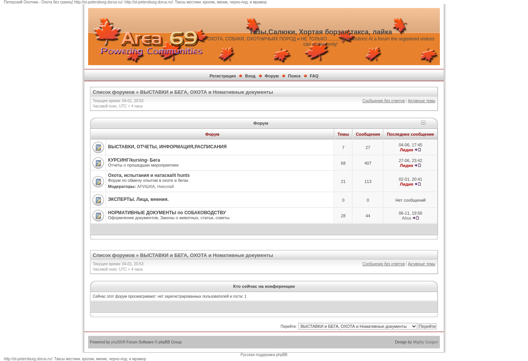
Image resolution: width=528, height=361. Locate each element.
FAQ (314, 76)
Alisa (406, 218)
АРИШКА (146, 186)
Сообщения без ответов (383, 101)
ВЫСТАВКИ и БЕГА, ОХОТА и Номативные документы (206, 92)
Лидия (406, 150)
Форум (272, 76)
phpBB (116, 342)
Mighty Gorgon (425, 342)
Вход (250, 76)
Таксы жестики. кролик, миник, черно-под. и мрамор (221, 2)
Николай (165, 186)
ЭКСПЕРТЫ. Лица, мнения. (138, 199)
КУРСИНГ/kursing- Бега (134, 160)
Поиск (294, 76)
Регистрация (222, 76)
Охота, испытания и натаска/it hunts (149, 175)
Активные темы (421, 101)
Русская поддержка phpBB (263, 355)
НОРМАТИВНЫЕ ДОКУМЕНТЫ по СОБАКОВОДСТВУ (167, 212)
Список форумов (114, 92)
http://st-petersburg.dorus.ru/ (98, 2)
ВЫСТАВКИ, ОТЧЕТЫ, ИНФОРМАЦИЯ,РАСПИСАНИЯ (167, 146)
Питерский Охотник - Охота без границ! (38, 2)
